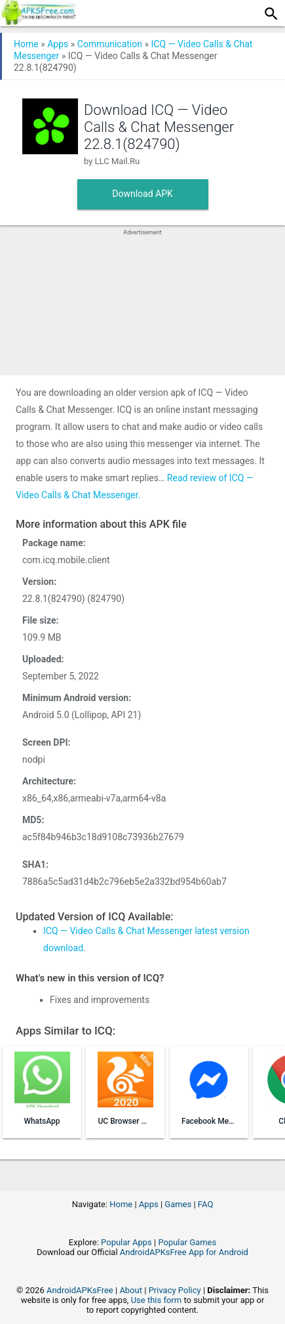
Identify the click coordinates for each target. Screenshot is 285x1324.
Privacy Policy (175, 1290)
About (130, 1290)
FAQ (205, 1204)
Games (177, 1204)
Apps (57, 44)
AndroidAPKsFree (80, 1290)
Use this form (156, 1300)
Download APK (142, 193)
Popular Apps (126, 1242)
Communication (109, 44)
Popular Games (187, 1242)
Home (26, 44)
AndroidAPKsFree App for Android (184, 1252)
